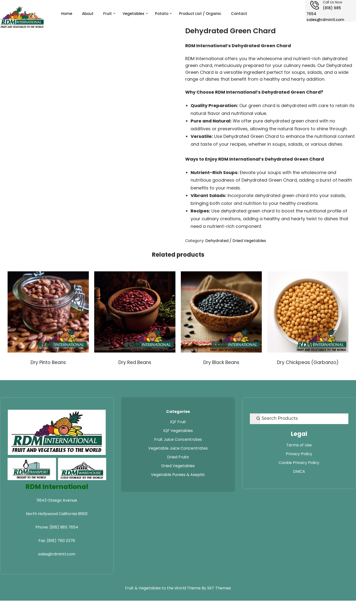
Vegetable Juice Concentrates (178, 448)
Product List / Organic (200, 13)
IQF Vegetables (178, 430)
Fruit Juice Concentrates (178, 439)
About (87, 13)
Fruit (107, 13)
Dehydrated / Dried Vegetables (235, 240)
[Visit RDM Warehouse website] (82, 469)
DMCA (299, 471)
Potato (161, 13)
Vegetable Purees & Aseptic (178, 474)
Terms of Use (299, 445)
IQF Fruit (178, 422)
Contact (239, 13)
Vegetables (133, 13)
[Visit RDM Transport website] (32, 469)
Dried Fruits (178, 457)
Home (66, 13)
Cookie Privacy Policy (299, 462)
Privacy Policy (299, 454)
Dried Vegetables (178, 466)
